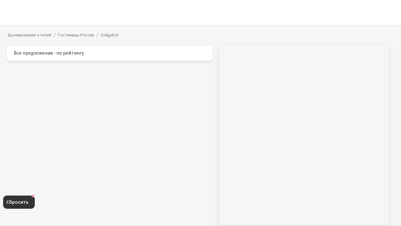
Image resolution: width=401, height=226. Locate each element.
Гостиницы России (76, 35)
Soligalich (109, 35)
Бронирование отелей (29, 35)
